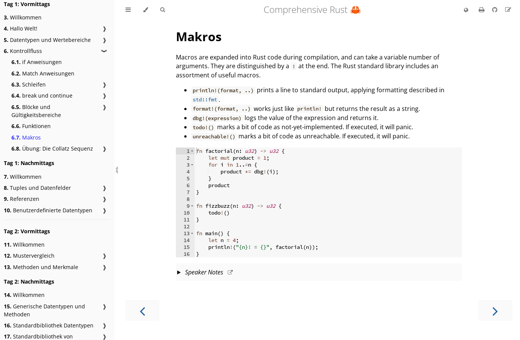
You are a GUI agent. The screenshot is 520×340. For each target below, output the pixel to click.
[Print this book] (482, 9)
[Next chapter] (495, 310)
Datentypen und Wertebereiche (47, 39)
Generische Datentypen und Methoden (44, 310)
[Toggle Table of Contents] (128, 10)
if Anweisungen (36, 62)
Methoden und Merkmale (41, 267)
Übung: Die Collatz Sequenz (52, 148)
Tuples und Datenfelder (37, 187)
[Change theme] (145, 10)
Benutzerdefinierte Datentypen (48, 210)
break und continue (41, 95)
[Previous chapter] (142, 310)
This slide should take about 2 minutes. (318, 273)
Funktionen (31, 126)
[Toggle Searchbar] (162, 10)
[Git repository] (495, 9)
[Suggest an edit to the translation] (508, 9)
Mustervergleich (29, 255)
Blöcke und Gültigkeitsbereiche (36, 111)
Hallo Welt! (20, 28)
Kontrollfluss (23, 51)
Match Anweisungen (42, 73)
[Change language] (466, 10)
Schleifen (28, 84)
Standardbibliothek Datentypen (48, 325)
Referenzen (21, 198)
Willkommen (23, 17)
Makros (26, 137)
